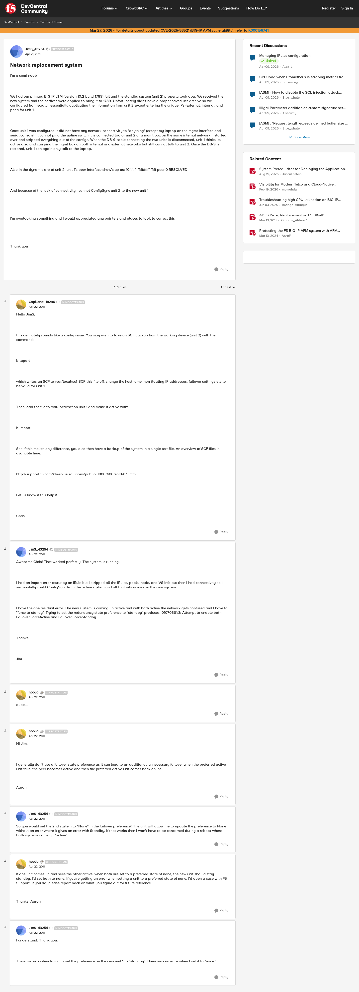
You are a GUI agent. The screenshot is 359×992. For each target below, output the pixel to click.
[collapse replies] (5, 302)
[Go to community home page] (26, 8)
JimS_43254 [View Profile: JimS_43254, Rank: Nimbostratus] (34, 49)
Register (329, 8)
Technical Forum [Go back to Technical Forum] (51, 22)
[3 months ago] (269, 67)
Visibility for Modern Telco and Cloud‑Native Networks (296, 184)
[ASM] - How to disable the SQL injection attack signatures (299, 92)
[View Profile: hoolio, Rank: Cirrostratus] (21, 695)
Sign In (347, 8)
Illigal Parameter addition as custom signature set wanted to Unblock (301, 108)
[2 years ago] (268, 236)
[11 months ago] (269, 174)
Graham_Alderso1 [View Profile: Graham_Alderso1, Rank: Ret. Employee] (294, 220)
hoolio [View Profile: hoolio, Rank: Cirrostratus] (33, 692)
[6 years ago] (268, 205)
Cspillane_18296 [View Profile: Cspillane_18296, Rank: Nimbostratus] (42, 302)
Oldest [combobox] (228, 287)
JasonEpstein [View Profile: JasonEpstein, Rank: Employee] (291, 174)
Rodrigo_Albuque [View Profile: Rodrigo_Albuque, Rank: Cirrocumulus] (294, 205)
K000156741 (258, 30)
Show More (299, 137)
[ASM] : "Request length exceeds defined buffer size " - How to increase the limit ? (304, 123)
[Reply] (221, 269)
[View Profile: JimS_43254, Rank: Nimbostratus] (16, 51)
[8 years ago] (268, 221)
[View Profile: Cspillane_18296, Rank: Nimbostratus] (21, 305)
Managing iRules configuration (284, 56)
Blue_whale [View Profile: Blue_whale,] (291, 98)
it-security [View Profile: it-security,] (289, 113)
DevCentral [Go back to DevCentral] (11, 22)
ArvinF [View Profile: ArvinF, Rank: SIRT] (286, 236)
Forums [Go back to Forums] (29, 22)
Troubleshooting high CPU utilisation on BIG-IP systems (298, 200)
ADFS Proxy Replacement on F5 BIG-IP (291, 215)
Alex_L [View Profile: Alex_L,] (287, 66)
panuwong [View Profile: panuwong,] (290, 82)
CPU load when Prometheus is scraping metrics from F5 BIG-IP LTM (303, 77)
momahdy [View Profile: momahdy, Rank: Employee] (289, 189)
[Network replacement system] (37, 307)
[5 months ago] (268, 190)
